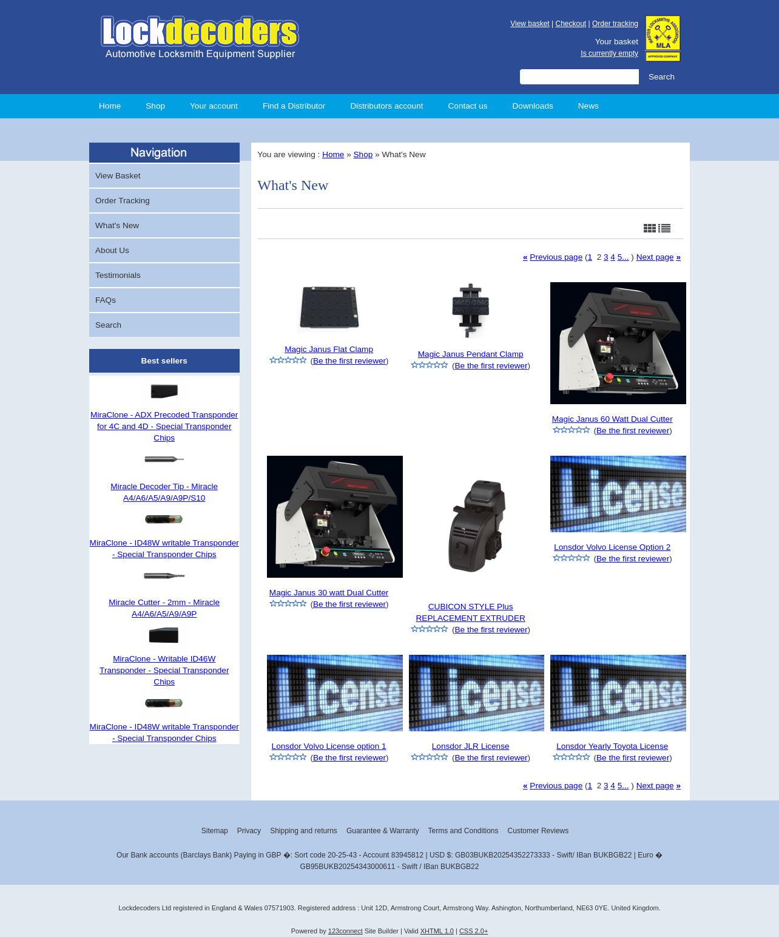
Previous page (556, 257)
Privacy (249, 831)
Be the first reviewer (349, 360)
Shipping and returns (303, 831)
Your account (214, 105)
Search (108, 325)
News (588, 105)
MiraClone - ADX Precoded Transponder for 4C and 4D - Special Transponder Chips (164, 426)
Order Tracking (122, 200)
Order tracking (615, 23)
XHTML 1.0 (437, 931)
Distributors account (386, 105)
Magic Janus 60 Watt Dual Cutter (612, 419)
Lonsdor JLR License (471, 746)
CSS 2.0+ (473, 931)
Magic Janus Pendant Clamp (471, 354)
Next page (655, 257)
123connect (345, 931)
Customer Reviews (538, 831)
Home (110, 105)
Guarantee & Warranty (382, 831)
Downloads (533, 105)
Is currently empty (609, 53)
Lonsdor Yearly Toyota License (612, 746)
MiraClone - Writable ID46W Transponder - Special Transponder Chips (164, 670)
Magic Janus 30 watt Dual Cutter (328, 592)
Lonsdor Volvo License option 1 (329, 746)
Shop (155, 105)
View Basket (118, 175)
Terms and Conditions (463, 831)
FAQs (105, 300)
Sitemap (214, 831)
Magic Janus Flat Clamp (329, 349)
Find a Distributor (294, 105)
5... (623, 257)
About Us (112, 250)
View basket (529, 23)
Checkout (570, 23)
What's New (117, 225)
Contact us (468, 105)
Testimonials (118, 275)
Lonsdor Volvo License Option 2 (612, 547)
